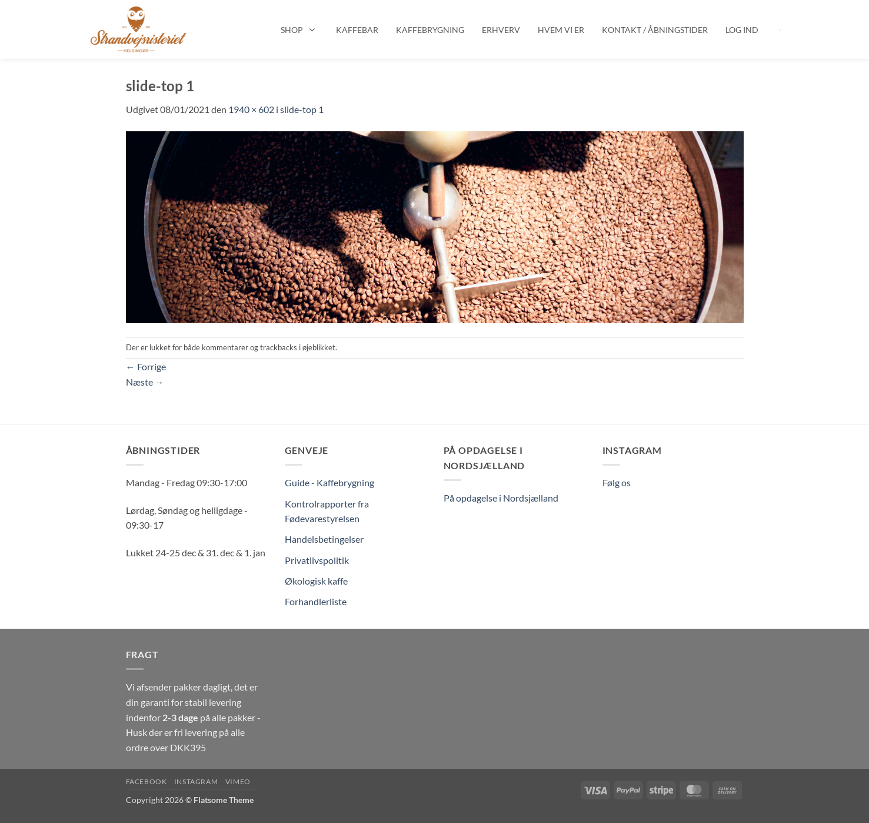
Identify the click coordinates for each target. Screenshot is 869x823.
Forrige (146, 366)
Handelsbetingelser (324, 539)
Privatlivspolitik (317, 560)
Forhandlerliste (316, 601)
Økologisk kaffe (316, 580)
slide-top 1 (302, 109)
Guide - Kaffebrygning (329, 482)
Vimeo (238, 781)
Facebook (146, 781)
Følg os (616, 482)
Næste (145, 381)
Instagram (196, 781)
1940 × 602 (251, 109)
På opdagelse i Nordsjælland (501, 497)
